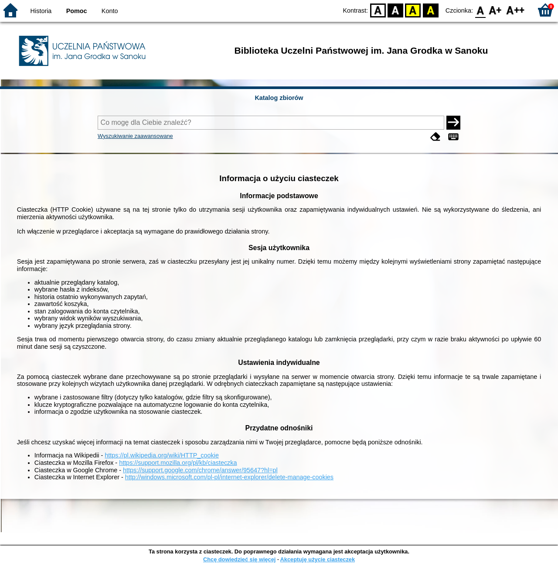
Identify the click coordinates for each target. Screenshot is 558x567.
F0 (480, 10)
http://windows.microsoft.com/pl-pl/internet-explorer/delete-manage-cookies (229, 477)
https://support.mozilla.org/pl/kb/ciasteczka (178, 462)
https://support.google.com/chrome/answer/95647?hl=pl (200, 470)
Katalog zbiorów (279, 97)
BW (395, 10)
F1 (495, 10)
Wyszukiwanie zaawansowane (135, 136)
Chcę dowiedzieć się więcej (239, 559)
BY (430, 10)
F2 (515, 10)
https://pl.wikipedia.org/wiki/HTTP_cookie (162, 455)
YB (413, 10)
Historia (41, 10)
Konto (110, 10)
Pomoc (76, 10)
